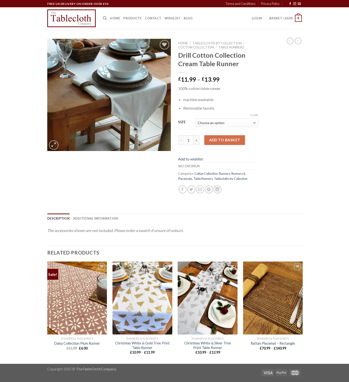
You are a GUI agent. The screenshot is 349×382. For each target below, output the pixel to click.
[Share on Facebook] (183, 189)
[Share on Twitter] (191, 189)
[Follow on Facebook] (290, 4)
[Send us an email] (299, 4)
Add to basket (224, 140)
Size (182, 122)
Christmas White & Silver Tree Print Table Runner (207, 345)
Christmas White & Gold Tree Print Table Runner (142, 345)
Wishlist (172, 18)
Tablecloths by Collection (217, 43)
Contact (153, 18)
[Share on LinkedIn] (218, 189)
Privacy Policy (270, 4)
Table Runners (231, 47)
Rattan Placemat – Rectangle (273, 343)
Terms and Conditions (240, 4)
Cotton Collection (196, 47)
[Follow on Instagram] (294, 4)
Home (115, 18)
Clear (254, 115)
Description (58, 218)
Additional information (95, 218)
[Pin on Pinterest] (209, 189)
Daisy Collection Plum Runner (77, 343)
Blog (188, 18)
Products (132, 18)
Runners (224, 173)
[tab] (58, 218)
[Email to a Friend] (200, 189)
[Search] (105, 18)
